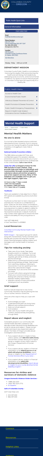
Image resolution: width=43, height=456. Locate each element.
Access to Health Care (13, 93)
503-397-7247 (9, 42)
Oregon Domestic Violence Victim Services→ (21, 378)
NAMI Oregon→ (10, 235)
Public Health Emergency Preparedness (19, 108)
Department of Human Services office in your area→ (22, 355)
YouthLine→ (8, 191)
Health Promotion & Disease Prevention (19, 104)
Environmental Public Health (15, 97)
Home (6, 127)
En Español (12, 385)
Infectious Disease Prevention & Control (19, 100)
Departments (14, 127)
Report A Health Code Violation (16, 111)
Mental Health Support (11, 129)
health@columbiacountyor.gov (14, 37)
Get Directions (9, 58)
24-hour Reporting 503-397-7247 (15, 43)
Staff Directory (21, 31)
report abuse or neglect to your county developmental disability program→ (23, 365)
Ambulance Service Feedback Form (18, 113)
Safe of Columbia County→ (14, 388)
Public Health (11, 89)
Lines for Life (9, 166)
